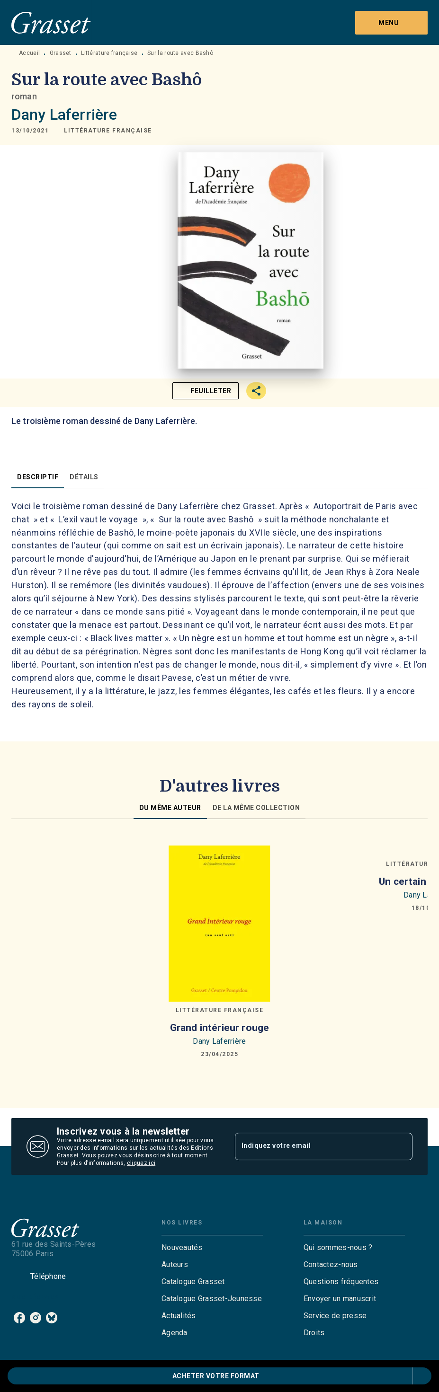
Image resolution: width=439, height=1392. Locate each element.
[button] (108, 130)
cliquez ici (141, 1163)
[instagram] (35, 1318)
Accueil (29, 53)
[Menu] (391, 23)
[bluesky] (52, 1318)
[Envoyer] (401, 1146)
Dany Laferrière (64, 114)
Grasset (61, 53)
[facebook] (19, 1318)
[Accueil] (51, 22)
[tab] (37, 477)
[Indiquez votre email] (312, 1146)
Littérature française (109, 53)
